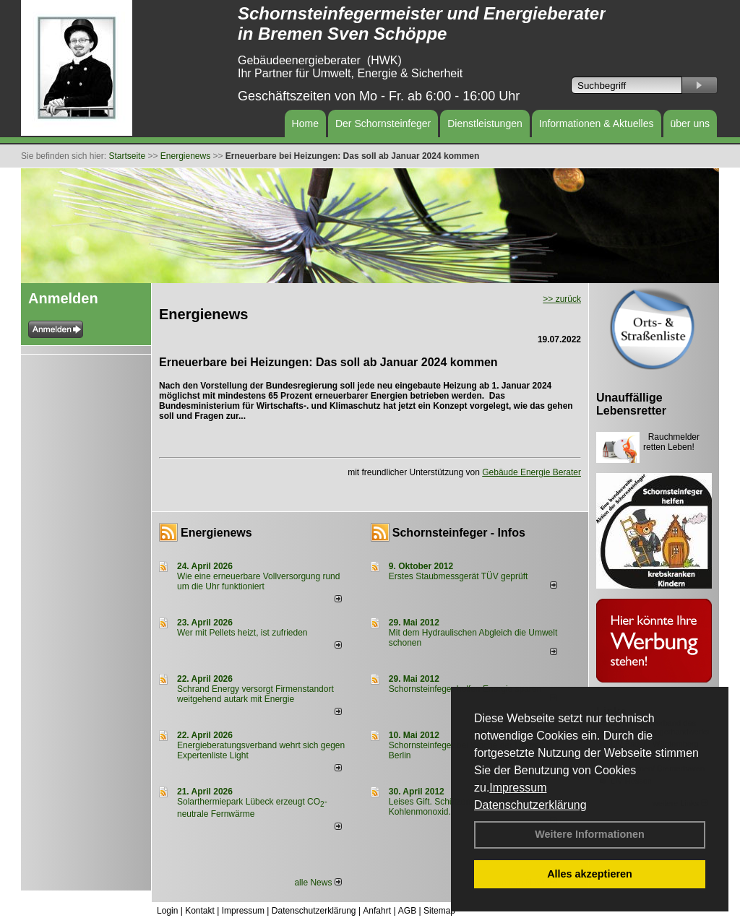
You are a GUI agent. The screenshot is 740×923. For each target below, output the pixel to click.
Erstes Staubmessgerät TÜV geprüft (458, 576)
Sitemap (439, 911)
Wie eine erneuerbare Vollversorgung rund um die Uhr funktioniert (258, 581)
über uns (690, 123)
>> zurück (562, 299)
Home (305, 123)
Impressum (517, 787)
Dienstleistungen (484, 123)
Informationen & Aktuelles (596, 123)
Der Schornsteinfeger (383, 123)
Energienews (216, 532)
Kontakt (200, 911)
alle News (317, 883)
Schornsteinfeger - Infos (458, 532)
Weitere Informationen (590, 834)
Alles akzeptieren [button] (589, 874)
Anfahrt (377, 911)
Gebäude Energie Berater (531, 472)
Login (167, 911)
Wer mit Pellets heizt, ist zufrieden (242, 633)
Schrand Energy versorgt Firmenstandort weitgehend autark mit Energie (255, 694)
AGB (407, 911)
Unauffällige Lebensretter (631, 404)
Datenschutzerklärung (530, 805)
